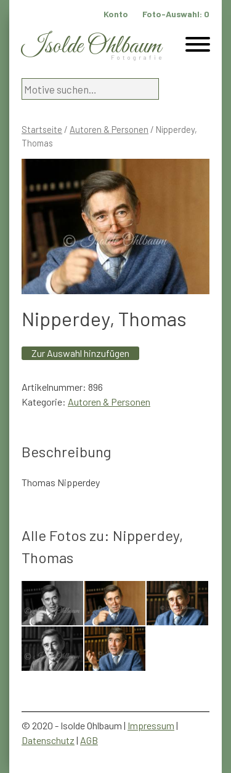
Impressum (151, 725)
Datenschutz (48, 740)
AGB (89, 740)
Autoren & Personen (109, 129)
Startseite (42, 129)
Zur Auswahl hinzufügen (80, 353)
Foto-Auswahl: (175, 14)
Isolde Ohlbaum (91, 46)
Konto (115, 14)
